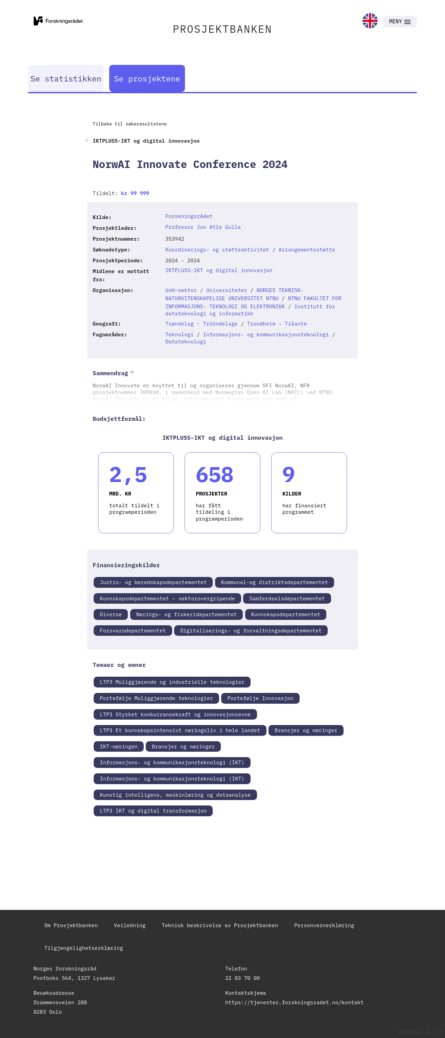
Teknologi (179, 334)
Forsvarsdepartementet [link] (133, 630)
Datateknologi (185, 341)
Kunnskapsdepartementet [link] (286, 614)
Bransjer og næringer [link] (306, 730)
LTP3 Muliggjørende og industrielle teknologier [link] (172, 681)
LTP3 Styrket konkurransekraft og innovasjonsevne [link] (175, 714)
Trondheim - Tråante (277, 323)
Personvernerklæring (324, 925)
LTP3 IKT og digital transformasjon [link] (153, 810)
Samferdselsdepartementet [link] (287, 598)
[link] (370, 21)
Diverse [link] (111, 614)
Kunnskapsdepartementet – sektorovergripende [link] (167, 598)
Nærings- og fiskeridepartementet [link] (186, 614)
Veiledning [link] (129, 925)
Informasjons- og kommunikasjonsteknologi (266, 334)
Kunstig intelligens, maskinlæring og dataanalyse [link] (175, 794)
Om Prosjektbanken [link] (71, 925)
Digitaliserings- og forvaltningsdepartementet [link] (251, 630)
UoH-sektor (181, 290)
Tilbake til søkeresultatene (130, 124)
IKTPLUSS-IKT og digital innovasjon (218, 270)
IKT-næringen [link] (119, 746)
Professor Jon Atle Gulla (203, 226)
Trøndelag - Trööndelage (201, 323)
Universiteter (226, 290)
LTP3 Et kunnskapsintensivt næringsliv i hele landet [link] (180, 730)
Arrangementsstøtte (307, 249)
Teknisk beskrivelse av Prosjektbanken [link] (220, 925)
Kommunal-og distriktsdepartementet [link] (274, 582)
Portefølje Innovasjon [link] (260, 698)
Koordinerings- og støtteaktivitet (217, 249)
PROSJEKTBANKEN (222, 29)
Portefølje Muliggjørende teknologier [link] (156, 698)
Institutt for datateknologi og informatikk (250, 310)
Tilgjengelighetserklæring (83, 947)
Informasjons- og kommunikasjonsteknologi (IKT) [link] (172, 762)
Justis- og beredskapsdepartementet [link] (153, 582)
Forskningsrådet (189, 216)
